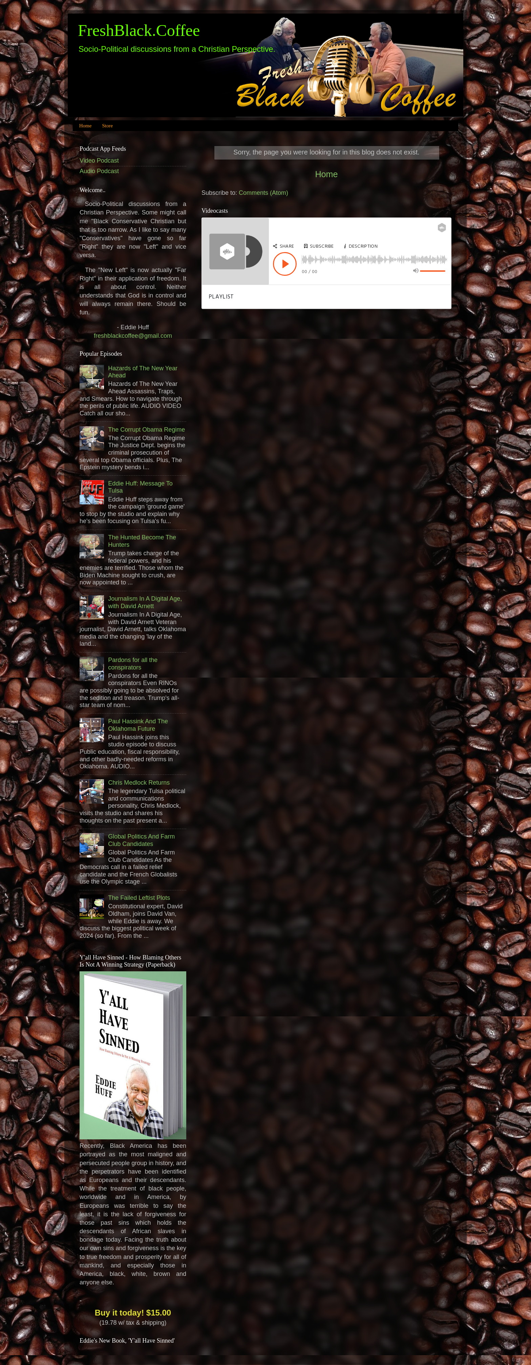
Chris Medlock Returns (139, 782)
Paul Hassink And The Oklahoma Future (138, 725)
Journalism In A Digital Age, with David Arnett (145, 602)
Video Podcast (99, 160)
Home (85, 125)
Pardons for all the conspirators (132, 664)
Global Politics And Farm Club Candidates (141, 840)
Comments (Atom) (263, 192)
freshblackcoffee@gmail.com (133, 335)
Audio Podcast (99, 171)
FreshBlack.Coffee (139, 30)
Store (107, 125)
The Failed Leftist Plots (139, 897)
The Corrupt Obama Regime (146, 429)
